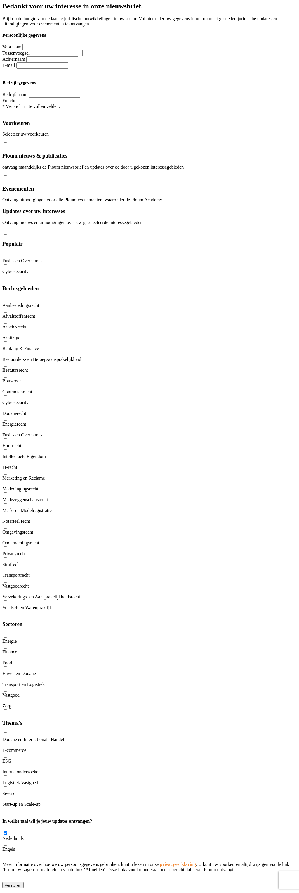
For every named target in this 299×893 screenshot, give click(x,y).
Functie (9, 100)
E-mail (8, 65)
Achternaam (13, 59)
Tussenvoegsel (16, 52)
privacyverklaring (178, 864)
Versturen (13, 885)
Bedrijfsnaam (14, 94)
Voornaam (11, 46)
